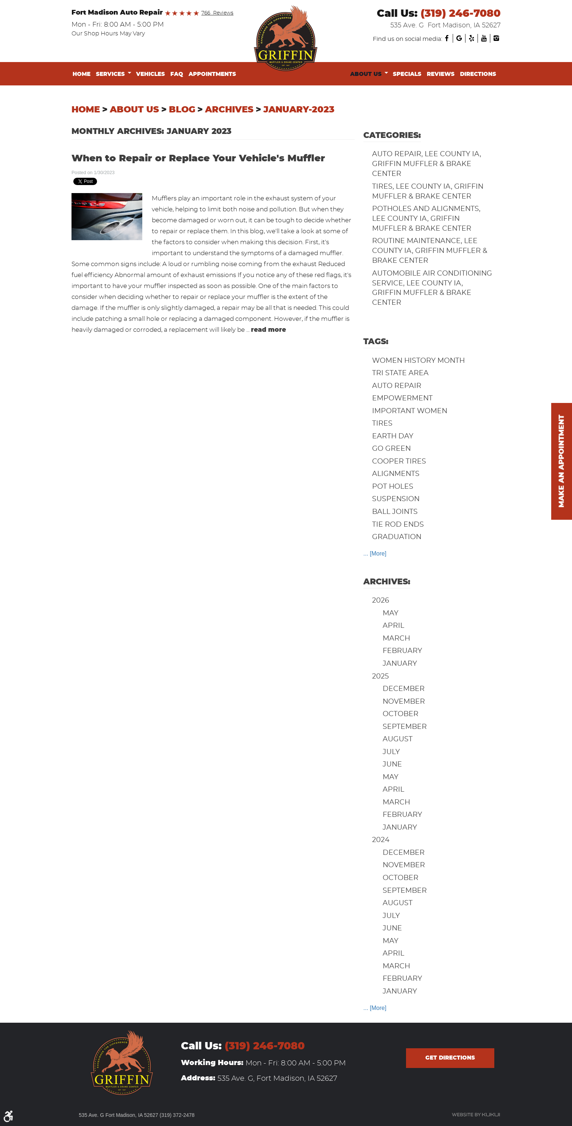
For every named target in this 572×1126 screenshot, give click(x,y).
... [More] (374, 553)
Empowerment (402, 398)
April (393, 625)
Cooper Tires (399, 461)
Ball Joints (395, 511)
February (402, 650)
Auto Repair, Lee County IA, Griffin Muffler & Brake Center (426, 164)
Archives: (386, 582)
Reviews (441, 74)
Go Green (391, 448)
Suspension (396, 499)
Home (81, 74)
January (400, 663)
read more (268, 330)
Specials (407, 74)
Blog (182, 109)
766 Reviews (217, 13)
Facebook (446, 38)
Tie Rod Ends (398, 524)
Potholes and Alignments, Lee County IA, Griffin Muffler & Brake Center (426, 218)
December (404, 688)
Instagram (496, 38)
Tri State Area (400, 373)
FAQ (176, 74)
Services (110, 74)
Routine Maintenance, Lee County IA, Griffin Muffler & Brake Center (429, 251)
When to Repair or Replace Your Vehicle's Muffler (198, 158)
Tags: (376, 342)
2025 (380, 676)
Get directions (450, 1058)
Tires (382, 423)
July (391, 752)
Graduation (396, 537)
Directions (478, 74)
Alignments (396, 473)
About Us (366, 74)
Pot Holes (392, 486)
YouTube (483, 38)
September (405, 726)
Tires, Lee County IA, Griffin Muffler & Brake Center (427, 191)
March (396, 638)
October (400, 714)
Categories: (392, 135)
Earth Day (392, 436)
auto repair (396, 386)
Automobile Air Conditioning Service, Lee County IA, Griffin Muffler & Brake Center (432, 288)
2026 (380, 600)
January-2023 (299, 109)
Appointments (212, 74)
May (390, 613)
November (404, 701)
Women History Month (418, 360)
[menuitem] (83, 74)
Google (459, 38)
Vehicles (150, 74)
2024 (381, 840)
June (392, 764)
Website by (475, 1115)
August (398, 739)
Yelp (471, 38)
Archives (229, 109)
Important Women (409, 411)
